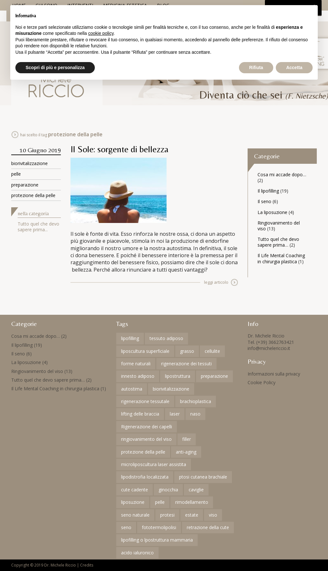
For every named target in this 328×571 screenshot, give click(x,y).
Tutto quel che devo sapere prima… (278, 242)
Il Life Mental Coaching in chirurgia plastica (281, 258)
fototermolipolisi (159, 527)
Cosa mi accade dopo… (282, 174)
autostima (131, 389)
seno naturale (135, 515)
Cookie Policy (261, 382)
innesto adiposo (137, 376)
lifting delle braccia (140, 414)
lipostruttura (177, 376)
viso (213, 515)
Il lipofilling (268, 191)
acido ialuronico (137, 553)
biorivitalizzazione (29, 163)
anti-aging (186, 452)
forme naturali (136, 364)
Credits (86, 565)
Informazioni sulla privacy (274, 374)
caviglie (196, 490)
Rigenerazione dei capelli (146, 427)
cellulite (212, 351)
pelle (16, 174)
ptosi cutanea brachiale (203, 477)
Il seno (264, 201)
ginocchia (168, 490)
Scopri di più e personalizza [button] (55, 67)
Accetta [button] (294, 67)
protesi (167, 515)
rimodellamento (191, 502)
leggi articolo (216, 282)
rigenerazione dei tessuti (186, 364)
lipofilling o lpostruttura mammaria (157, 540)
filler (186, 439)
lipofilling (130, 338)
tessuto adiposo (166, 338)
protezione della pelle (33, 195)
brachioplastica (195, 401)
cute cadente (134, 490)
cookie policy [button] (100, 33)
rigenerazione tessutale (145, 401)
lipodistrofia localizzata (144, 477)
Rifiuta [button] (256, 67)
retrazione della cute (208, 527)
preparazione (24, 185)
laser (175, 414)
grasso (187, 351)
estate (191, 515)
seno (126, 527)
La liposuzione (272, 212)
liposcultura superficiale (145, 351)
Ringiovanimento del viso (279, 226)
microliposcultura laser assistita (153, 464)
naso (195, 414)
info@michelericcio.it (269, 348)
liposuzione (132, 502)
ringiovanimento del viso (146, 439)
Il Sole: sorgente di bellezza (119, 149)
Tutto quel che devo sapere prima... (38, 227)
